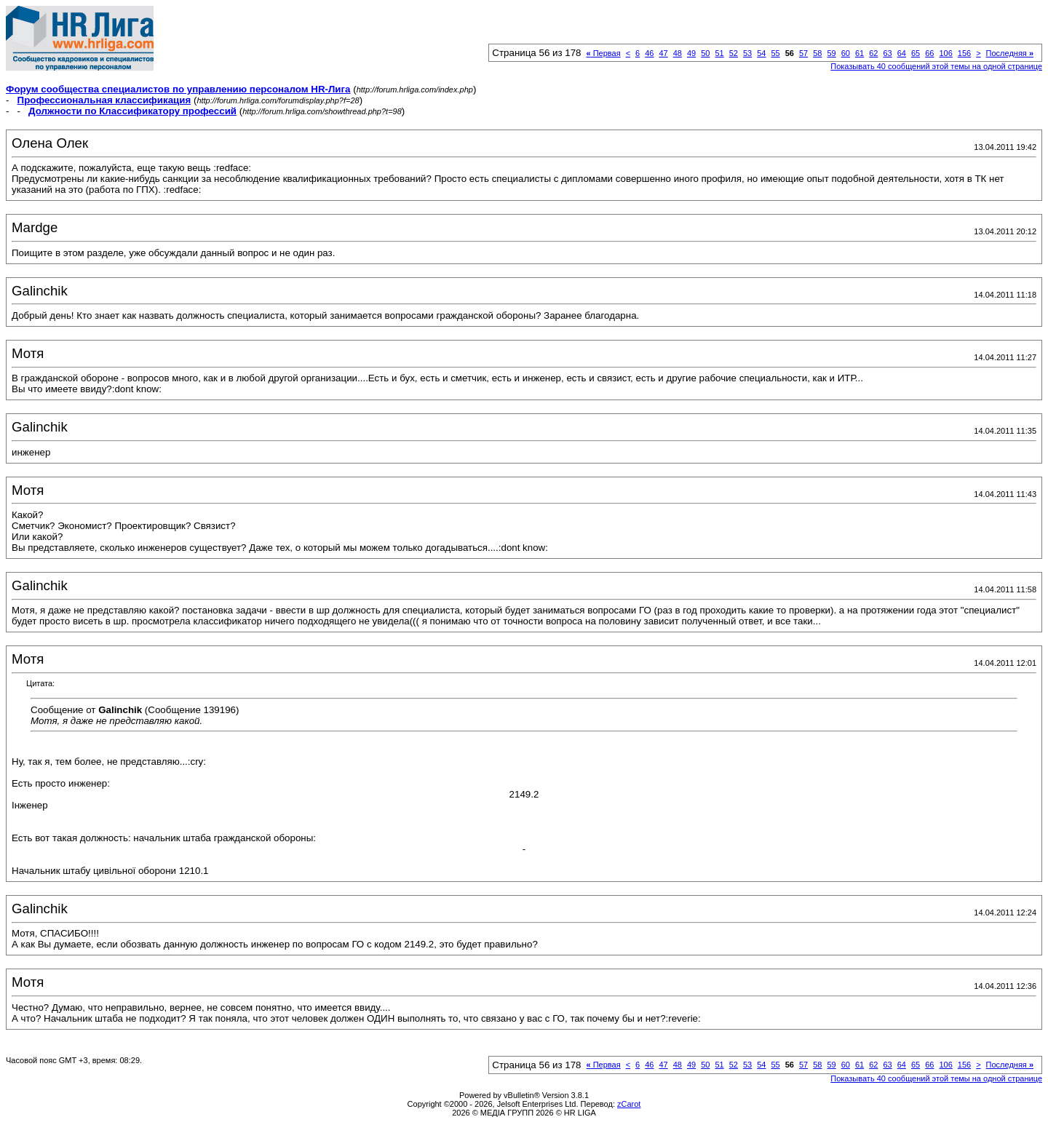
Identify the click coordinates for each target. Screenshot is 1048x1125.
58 (817, 53)
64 (901, 53)
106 (945, 53)
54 (761, 53)
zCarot (628, 1104)
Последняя (1009, 53)
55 (775, 53)
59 (831, 53)
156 (964, 53)
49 (691, 53)
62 (873, 53)
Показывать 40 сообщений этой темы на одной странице (936, 66)
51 (719, 53)
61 (859, 53)
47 (663, 53)
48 (677, 53)
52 (733, 53)
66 (929, 53)
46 (649, 53)
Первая (604, 53)
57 (803, 53)
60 (845, 53)
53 (747, 53)
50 (705, 53)
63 (887, 53)
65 (915, 53)
